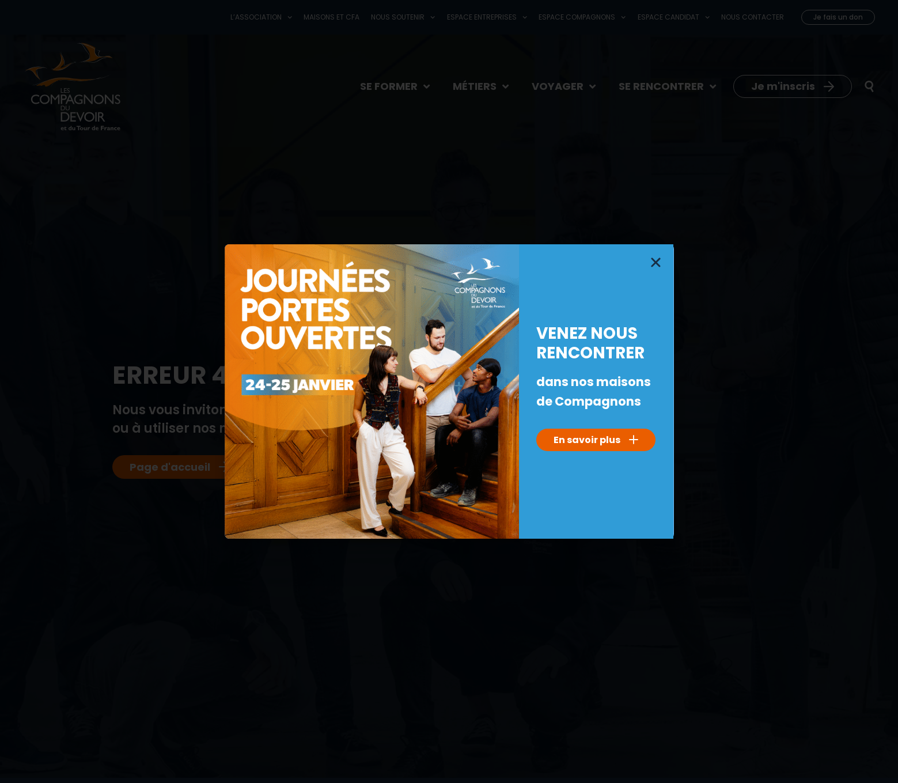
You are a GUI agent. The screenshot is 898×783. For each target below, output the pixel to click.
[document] (449, 391)
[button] (655, 262)
